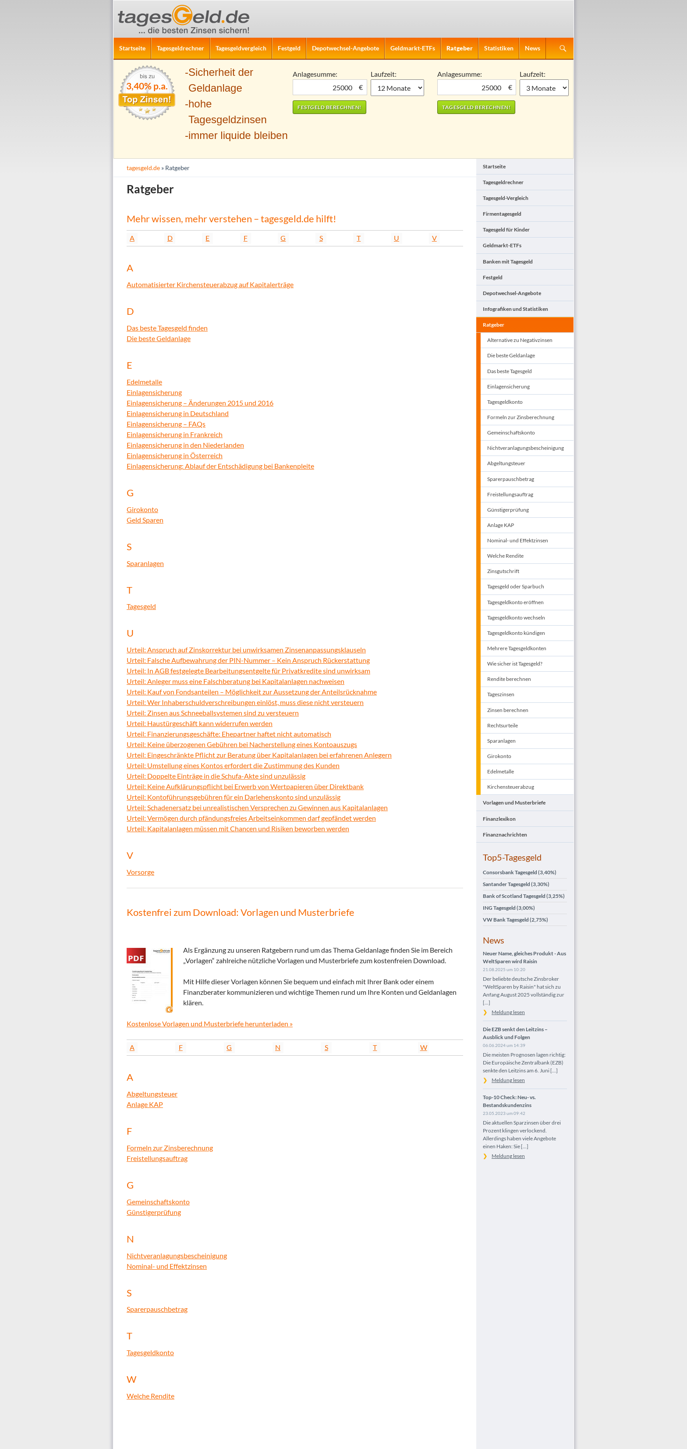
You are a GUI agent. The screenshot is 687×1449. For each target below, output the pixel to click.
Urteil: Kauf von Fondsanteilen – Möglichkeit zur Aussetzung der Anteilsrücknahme (252, 691)
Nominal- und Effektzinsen (167, 1266)
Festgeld (289, 48)
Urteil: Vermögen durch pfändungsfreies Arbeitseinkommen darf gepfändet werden (251, 818)
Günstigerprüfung (154, 1212)
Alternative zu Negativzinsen (519, 340)
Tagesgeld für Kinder (506, 229)
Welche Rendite (150, 1396)
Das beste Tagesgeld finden (167, 328)
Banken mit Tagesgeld (508, 261)
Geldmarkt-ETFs (412, 48)
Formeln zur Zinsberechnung (170, 1147)
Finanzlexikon (499, 818)
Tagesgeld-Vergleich (505, 198)
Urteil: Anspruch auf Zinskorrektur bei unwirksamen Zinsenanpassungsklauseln (246, 649)
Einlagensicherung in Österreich (175, 455)
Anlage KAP (145, 1104)
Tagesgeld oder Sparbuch (515, 586)
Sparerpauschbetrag (157, 1309)
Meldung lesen (508, 1012)
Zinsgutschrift (503, 571)
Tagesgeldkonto (150, 1352)
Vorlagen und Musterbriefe (514, 802)
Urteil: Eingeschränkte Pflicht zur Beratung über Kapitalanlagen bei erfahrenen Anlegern (259, 755)
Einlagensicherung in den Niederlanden (185, 445)
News (532, 48)
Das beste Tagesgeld (509, 371)
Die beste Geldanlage (159, 338)
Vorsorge (140, 872)
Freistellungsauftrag (157, 1158)
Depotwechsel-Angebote (345, 48)
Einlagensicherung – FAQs (166, 424)
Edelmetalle (144, 381)
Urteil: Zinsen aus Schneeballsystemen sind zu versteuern (213, 712)
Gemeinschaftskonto (158, 1201)
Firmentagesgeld (502, 213)
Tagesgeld (141, 606)
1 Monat (398, 87)
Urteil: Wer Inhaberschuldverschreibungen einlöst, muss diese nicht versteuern (245, 702)
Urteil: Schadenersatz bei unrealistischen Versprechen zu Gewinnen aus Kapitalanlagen (257, 807)
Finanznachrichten (505, 834)
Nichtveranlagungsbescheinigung (177, 1255)
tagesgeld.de (143, 167)
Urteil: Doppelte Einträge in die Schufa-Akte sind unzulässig (216, 776)
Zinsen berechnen (507, 710)
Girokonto (142, 509)
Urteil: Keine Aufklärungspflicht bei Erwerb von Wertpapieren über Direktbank (245, 786)
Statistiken (498, 48)
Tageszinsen (500, 694)
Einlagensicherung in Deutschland (178, 413)
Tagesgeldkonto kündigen (516, 633)
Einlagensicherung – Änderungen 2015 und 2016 (200, 403)
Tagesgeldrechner (180, 48)
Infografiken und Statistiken (515, 309)
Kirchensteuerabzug (510, 786)
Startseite (132, 48)
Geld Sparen (145, 520)
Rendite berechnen (509, 679)
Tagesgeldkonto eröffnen (515, 602)
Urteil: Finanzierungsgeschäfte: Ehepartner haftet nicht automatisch (229, 734)
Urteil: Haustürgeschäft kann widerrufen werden (200, 723)
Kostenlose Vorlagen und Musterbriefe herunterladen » (210, 1023)
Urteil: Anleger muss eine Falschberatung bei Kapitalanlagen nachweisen (235, 681)
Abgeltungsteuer (152, 1093)
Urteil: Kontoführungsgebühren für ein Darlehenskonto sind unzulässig (233, 797)
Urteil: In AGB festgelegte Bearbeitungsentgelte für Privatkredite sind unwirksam (248, 670)
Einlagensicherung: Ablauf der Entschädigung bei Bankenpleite (220, 466)
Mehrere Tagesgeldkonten (516, 648)
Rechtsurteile (502, 725)
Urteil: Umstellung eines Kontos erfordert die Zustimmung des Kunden (233, 765)
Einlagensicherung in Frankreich (175, 434)
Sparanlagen (145, 563)
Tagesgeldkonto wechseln (516, 617)
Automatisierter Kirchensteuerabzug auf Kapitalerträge (210, 284)
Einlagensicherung (154, 392)
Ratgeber (459, 48)
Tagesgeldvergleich (241, 48)
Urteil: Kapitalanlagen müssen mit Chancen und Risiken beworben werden (238, 828)
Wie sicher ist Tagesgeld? (514, 663)
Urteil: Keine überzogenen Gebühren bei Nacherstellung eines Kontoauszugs (242, 744)
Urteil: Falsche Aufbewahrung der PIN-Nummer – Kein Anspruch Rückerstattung (248, 660)
